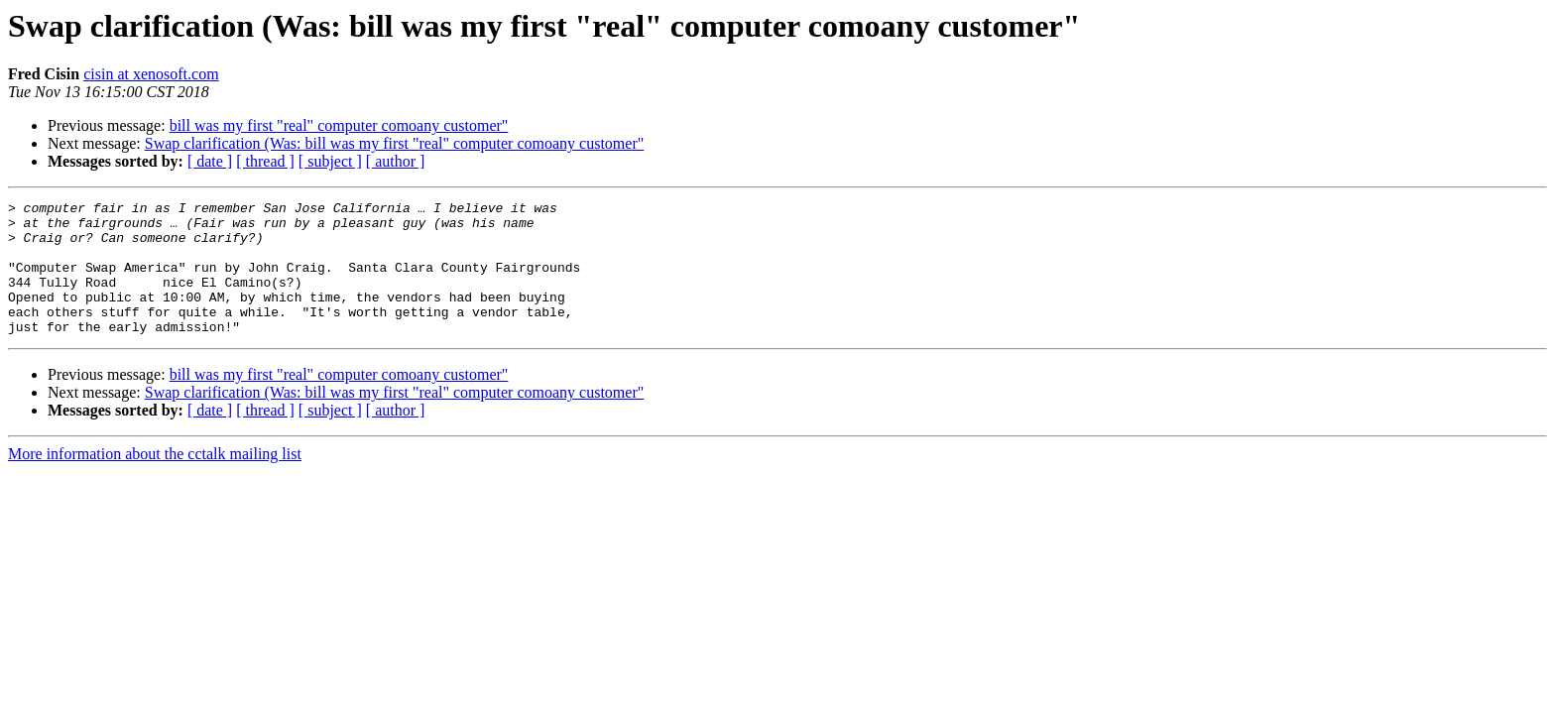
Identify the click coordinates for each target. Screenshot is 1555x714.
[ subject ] (330, 161)
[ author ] (395, 161)
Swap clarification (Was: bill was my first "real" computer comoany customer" (395, 143)
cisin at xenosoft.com (150, 73)
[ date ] (209, 161)
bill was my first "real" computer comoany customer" (339, 125)
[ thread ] (265, 161)
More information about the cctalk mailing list (154, 480)
